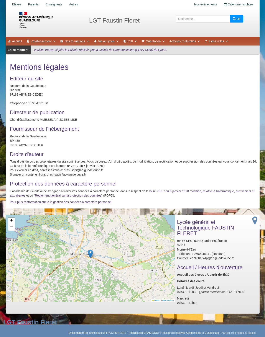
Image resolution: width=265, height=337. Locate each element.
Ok (236, 19)
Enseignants (54, 4)
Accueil (17, 41)
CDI (132, 41)
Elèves (16, 4)
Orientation (155, 41)
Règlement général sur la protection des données (68, 195)
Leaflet (155, 300)
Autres (73, 4)
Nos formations (76, 41)
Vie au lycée (108, 41)
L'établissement (43, 41)
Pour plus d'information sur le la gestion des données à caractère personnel (61, 202)
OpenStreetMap (168, 300)
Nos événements (205, 4)
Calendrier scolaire (238, 4)
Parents (33, 4)
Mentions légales (246, 332)
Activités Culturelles (184, 41)
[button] (90, 253)
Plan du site (228, 332)
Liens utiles (218, 41)
